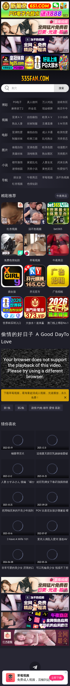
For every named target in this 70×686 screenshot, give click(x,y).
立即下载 (56, 677)
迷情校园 (17, 168)
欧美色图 (47, 147)
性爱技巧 (62, 168)
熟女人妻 (17, 123)
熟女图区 (47, 153)
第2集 (21, 408)
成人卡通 (47, 132)
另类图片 (62, 153)
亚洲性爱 (17, 132)
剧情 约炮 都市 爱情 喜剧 (45, 408)
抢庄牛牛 (62, 108)
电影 (5, 135)
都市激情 (17, 162)
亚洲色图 (32, 147)
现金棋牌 (47, 108)
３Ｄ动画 (62, 117)
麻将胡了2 (17, 108)
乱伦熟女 (47, 138)
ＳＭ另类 (62, 123)
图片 (5, 150)
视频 (5, 120)
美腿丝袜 (17, 153)
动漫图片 (62, 147)
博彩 (5, 105)
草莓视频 (47, 177)
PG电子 (17, 102)
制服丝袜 (17, 138)
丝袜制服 (32, 123)
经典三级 (32, 138)
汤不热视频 (62, 177)
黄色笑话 (47, 168)
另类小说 (32, 168)
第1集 (7, 408)
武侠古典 (62, 162)
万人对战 (47, 102)
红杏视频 (17, 183)
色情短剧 (32, 183)
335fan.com (35, 78)
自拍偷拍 (32, 117)
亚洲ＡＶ (17, 117)
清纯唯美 (32, 153)
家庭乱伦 (32, 162)
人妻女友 (47, 162)
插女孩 (17, 177)
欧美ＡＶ (47, 117)
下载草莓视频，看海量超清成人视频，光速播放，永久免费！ (35, 395)
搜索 (61, 88)
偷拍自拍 (32, 132)
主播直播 (47, 123)
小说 (5, 165)
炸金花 (32, 108)
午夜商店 (32, 177)
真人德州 (32, 102)
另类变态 (62, 138)
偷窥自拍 (17, 147)
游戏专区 (62, 102)
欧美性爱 (62, 132)
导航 (5, 180)
